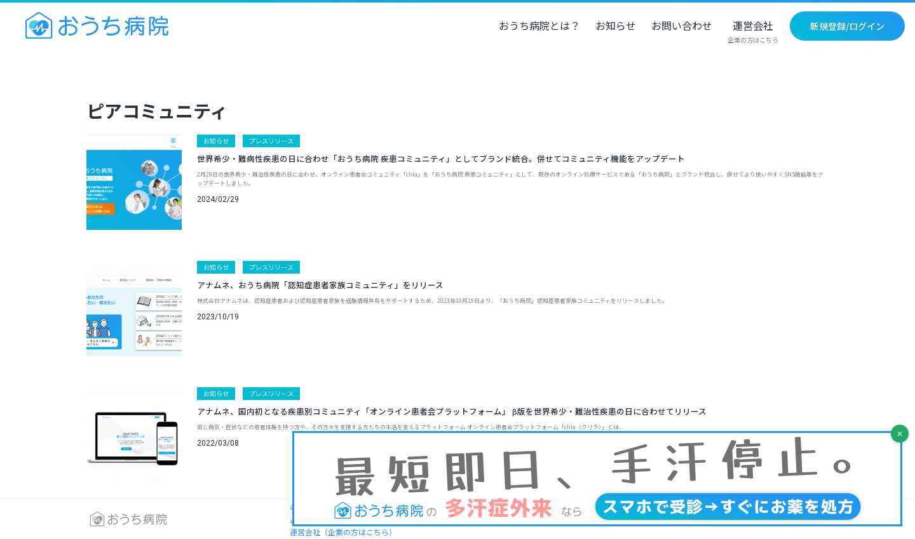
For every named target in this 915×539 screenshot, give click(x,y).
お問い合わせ (681, 26)
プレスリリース (271, 140)
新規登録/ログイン (847, 26)
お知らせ (615, 26)
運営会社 (753, 32)
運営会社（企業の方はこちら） (343, 531)
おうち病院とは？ (539, 26)
